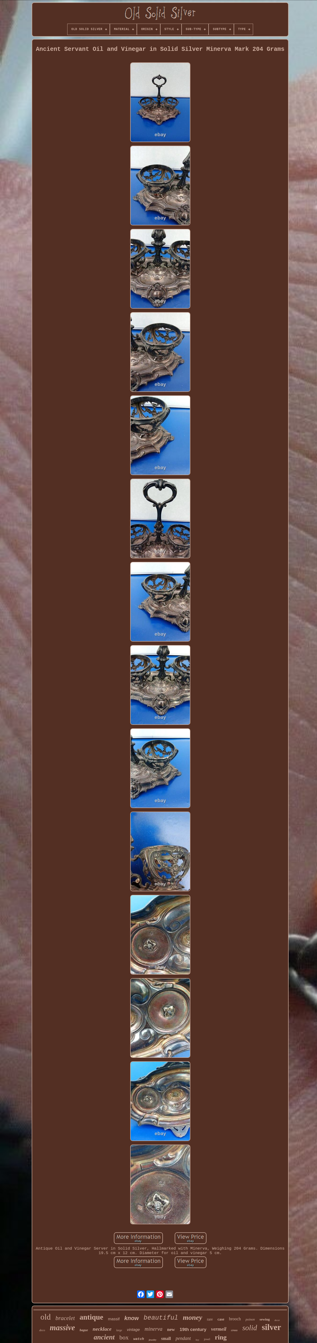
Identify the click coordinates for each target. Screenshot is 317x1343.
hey (197, 1339)
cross (234, 1330)
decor (277, 1320)
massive (62, 1327)
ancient (104, 1337)
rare (210, 1319)
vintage (133, 1329)
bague (84, 1330)
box (124, 1337)
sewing (264, 1319)
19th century (193, 1329)
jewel (207, 1339)
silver (271, 1327)
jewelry (152, 1339)
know (131, 1318)
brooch (235, 1319)
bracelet (65, 1318)
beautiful (160, 1317)
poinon (250, 1319)
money (192, 1317)
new (171, 1329)
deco (42, 1330)
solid (249, 1327)
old (45, 1316)
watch (138, 1339)
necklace (102, 1329)
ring (221, 1337)
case (221, 1319)
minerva (153, 1329)
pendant (183, 1338)
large (119, 1330)
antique (91, 1317)
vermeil (218, 1329)
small (166, 1338)
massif (114, 1319)
